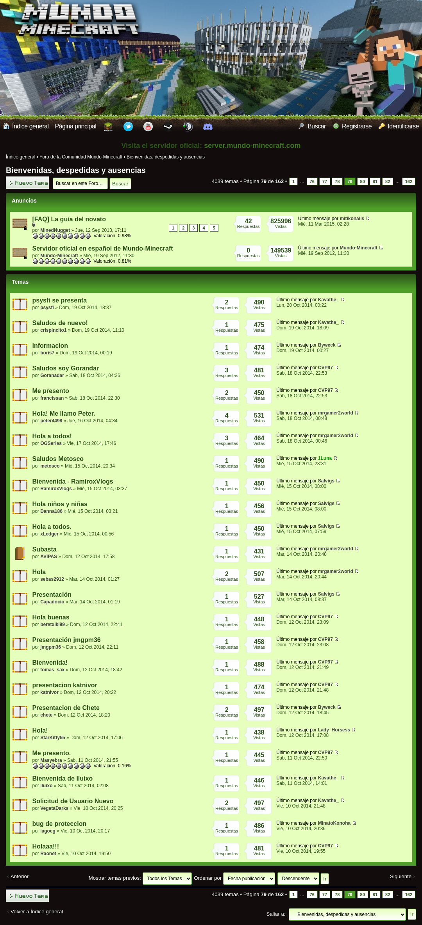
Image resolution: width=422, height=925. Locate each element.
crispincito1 (53, 330)
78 (337, 181)
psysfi (47, 307)
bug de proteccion (59, 823)
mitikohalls (352, 218)
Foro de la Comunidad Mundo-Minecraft (80, 157)
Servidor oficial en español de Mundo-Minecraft (102, 248)
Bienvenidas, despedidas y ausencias (166, 157)
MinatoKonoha (334, 823)
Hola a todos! (52, 436)
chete (46, 715)
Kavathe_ (328, 299)
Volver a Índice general (37, 911)
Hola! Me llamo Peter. (63, 413)
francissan (52, 398)
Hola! (40, 730)
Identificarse (399, 126)
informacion (50, 345)
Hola (39, 572)
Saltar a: (275, 914)
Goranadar (52, 375)
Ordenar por (234, 878)
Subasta (44, 549)
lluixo (46, 785)
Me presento (50, 391)
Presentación (52, 594)
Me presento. (51, 753)
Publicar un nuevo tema (27, 182)
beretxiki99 (52, 624)
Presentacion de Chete (66, 707)
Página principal (76, 126)
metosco (49, 466)
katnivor (49, 692)
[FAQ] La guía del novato (69, 219)
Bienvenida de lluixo (62, 778)
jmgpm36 (50, 647)
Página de (263, 181)
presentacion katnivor (64, 685)
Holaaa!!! (45, 846)
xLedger (49, 534)
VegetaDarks (54, 808)
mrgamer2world (335, 413)
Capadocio (52, 602)
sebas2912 (52, 579)
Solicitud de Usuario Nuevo (73, 801)
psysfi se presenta (59, 300)
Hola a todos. (52, 526)
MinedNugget (55, 230)
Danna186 (51, 511)
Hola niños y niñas (60, 504)
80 (362, 181)
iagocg (47, 831)
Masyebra (51, 760)
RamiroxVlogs (56, 488)
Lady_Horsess (334, 730)
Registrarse (352, 126)
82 (387, 181)
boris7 (47, 353)
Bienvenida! (50, 662)
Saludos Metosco (58, 458)
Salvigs (326, 481)
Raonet (48, 853)
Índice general (26, 126)
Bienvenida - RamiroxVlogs (72, 481)
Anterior (20, 876)
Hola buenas (51, 617)
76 (312, 181)
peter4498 (51, 420)
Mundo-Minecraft (59, 255)
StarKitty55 (52, 737)
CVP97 (325, 367)
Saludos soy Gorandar (65, 368)
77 (324, 181)
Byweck (327, 345)
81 (375, 181)
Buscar (312, 126)
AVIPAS (48, 556)
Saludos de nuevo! (60, 323)
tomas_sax (52, 669)
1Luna (325, 458)
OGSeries (51, 443)
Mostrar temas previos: (140, 878)
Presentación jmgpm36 (66, 640)
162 (408, 181)
